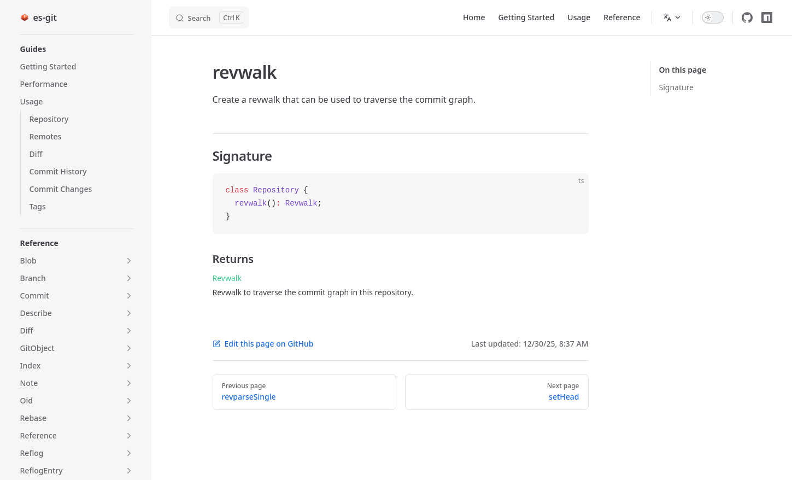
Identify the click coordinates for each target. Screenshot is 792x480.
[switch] (713, 17)
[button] (77, 49)
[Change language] (672, 17)
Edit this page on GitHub (263, 343)
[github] (747, 17)
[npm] (767, 17)
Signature (676, 87)
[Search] (209, 17)
